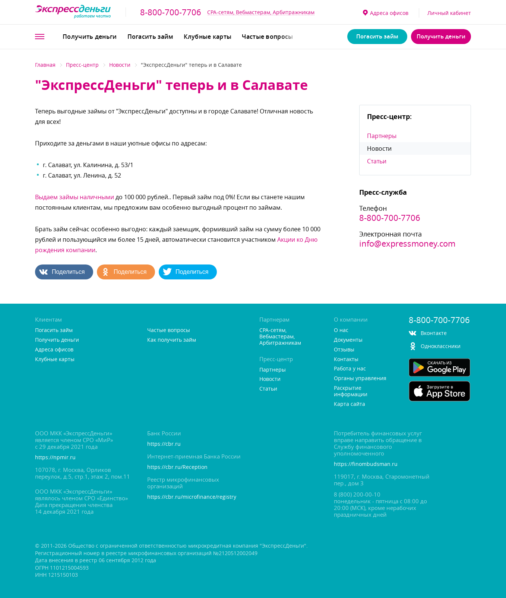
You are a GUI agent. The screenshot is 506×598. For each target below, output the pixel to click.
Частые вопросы (267, 36)
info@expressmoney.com (407, 243)
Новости (119, 64)
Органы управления (360, 378)
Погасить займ (150, 36)
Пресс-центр (82, 64)
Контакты (346, 359)
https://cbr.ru (164, 444)
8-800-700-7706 (170, 12)
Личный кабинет (449, 12)
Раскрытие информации (350, 391)
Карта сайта (349, 404)
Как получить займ (171, 340)
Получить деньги (90, 36)
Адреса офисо (385, 12)
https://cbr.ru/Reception (177, 467)
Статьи (376, 161)
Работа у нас (350, 369)
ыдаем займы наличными (74, 197)
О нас (341, 330)
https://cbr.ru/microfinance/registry (191, 497)
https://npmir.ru (55, 457)
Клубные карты (207, 36)
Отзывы (344, 350)
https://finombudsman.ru (366, 464)
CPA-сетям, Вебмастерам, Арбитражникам (260, 12)
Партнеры (381, 136)
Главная (45, 64)
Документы (348, 340)
